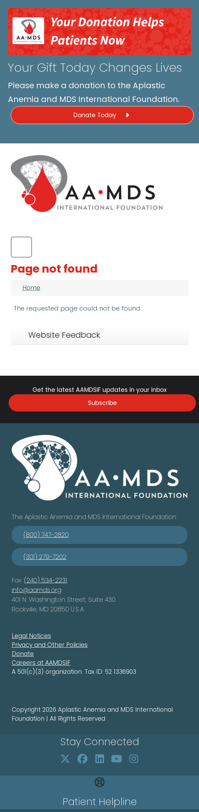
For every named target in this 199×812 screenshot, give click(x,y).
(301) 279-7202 (44, 556)
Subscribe (102, 403)
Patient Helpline (99, 802)
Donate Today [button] (102, 115)
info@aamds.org (36, 590)
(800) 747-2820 (46, 534)
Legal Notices (31, 636)
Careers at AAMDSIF (41, 663)
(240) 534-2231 (45, 580)
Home (31, 288)
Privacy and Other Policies (50, 645)
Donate (23, 654)
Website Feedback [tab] (64, 335)
